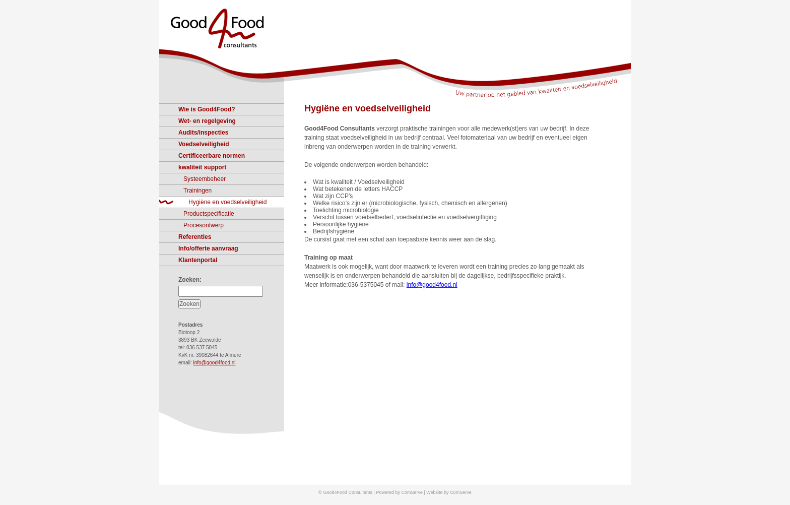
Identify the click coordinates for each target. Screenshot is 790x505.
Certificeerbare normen (211, 155)
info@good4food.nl (214, 362)
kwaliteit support (202, 167)
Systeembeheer (204, 178)
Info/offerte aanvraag (208, 248)
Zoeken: (190, 279)
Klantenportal (197, 260)
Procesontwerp (203, 225)
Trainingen (197, 190)
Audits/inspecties (203, 132)
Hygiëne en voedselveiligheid (367, 108)
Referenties (194, 236)
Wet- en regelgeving (207, 120)
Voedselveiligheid (203, 144)
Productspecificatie (208, 213)
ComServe (461, 492)
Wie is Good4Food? (206, 109)
